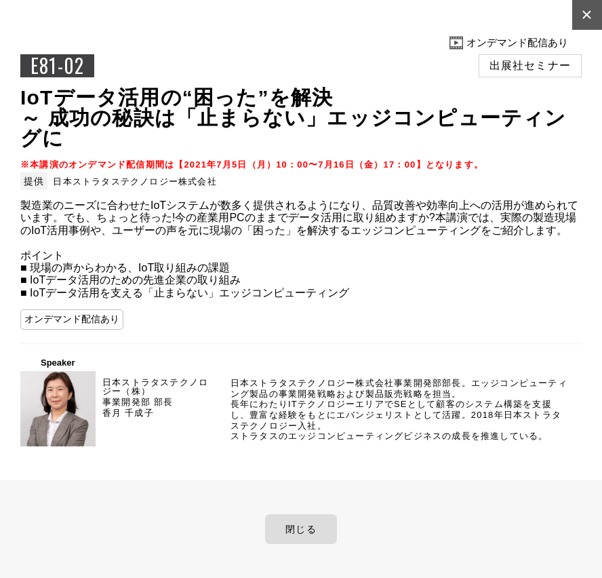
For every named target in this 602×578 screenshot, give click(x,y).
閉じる (301, 529)
